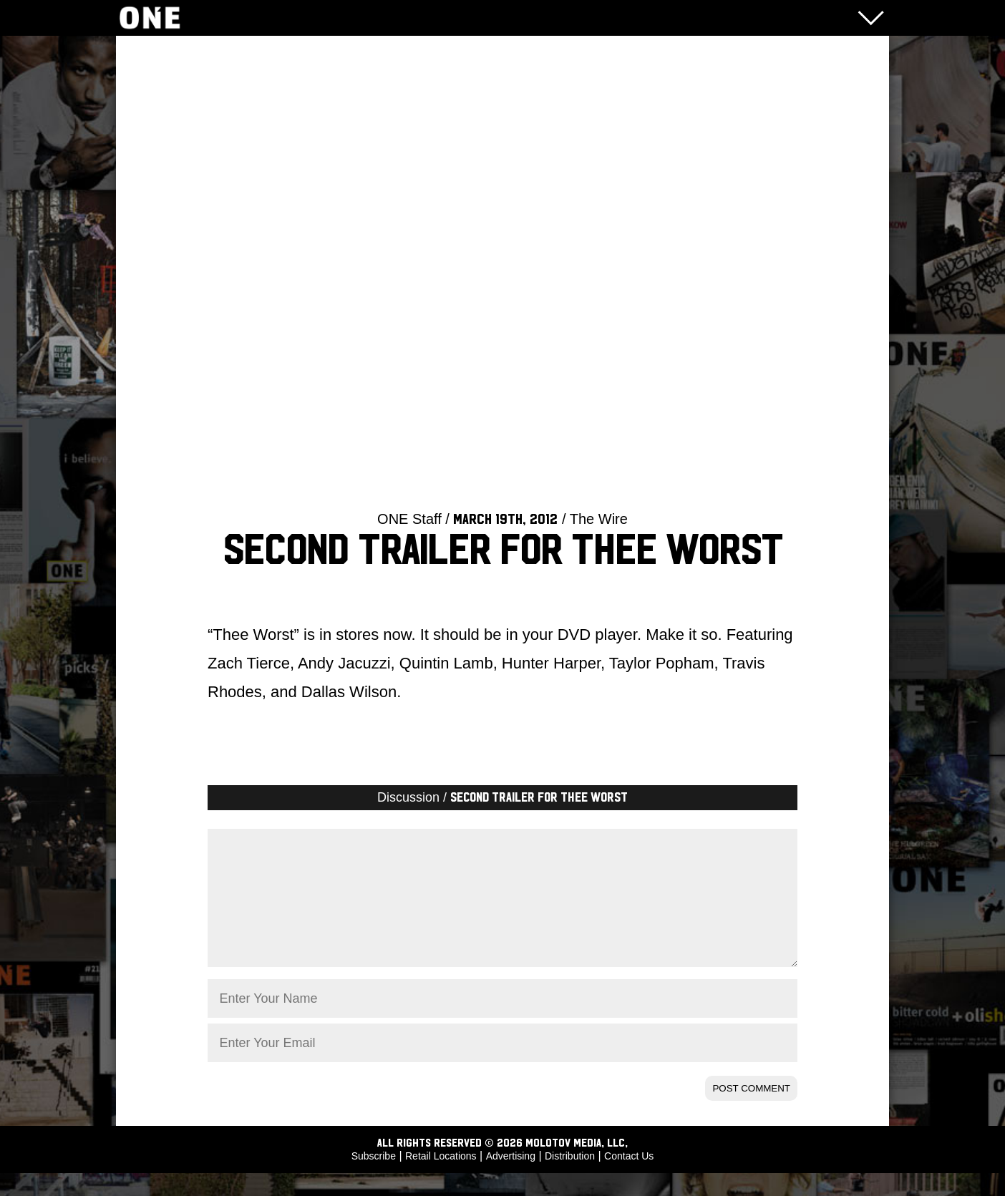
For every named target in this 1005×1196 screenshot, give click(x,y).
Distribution (570, 1179)
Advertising (510, 1179)
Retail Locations (441, 1179)
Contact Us (629, 1179)
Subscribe (373, 1179)
